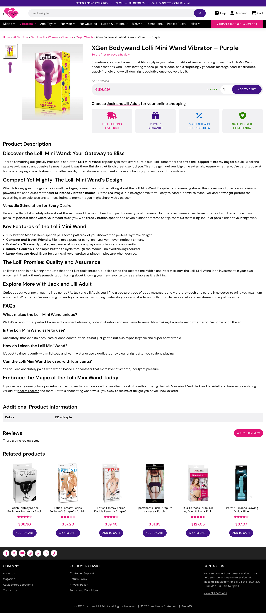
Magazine (9, 579)
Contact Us (10, 590)
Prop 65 (186, 606)
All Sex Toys (20, 37)
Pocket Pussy (176, 24)
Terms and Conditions (84, 590)
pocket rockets (28, 391)
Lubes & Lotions (114, 24)
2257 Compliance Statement (159, 606)
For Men (67, 24)
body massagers (154, 292)
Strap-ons (155, 24)
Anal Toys (48, 24)
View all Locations (215, 593)
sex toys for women (76, 297)
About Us (9, 573)
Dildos (9, 24)
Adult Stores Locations (18, 585)
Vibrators (27, 24)
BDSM (137, 24)
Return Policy (78, 579)
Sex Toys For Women (44, 37)
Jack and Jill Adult (86, 292)
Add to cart (247, 89)
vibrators (179, 292)
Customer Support (82, 573)
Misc (195, 24)
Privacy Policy (79, 585)
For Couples (88, 24)
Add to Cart (24, 532)
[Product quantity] (230, 89)
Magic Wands (84, 37)
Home (7, 37)
